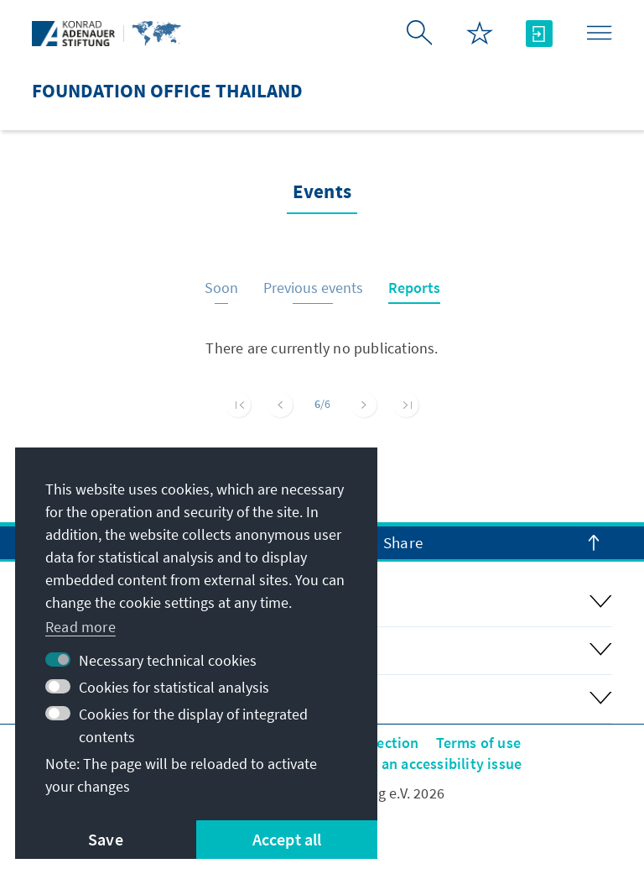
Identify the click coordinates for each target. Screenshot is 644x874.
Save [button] (105, 839)
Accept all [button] (287, 839)
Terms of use (478, 742)
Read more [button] (80, 626)
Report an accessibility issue (426, 763)
